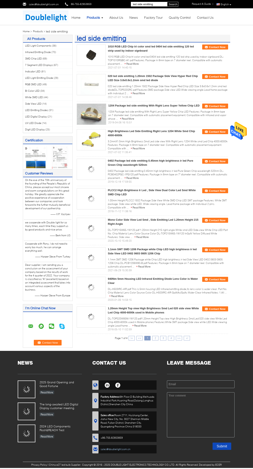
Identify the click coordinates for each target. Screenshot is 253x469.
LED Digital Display (36, 116)
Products (93, 17)
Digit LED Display (35, 129)
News (133, 17)
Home (76, 17)
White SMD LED (34, 97)
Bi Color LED (32, 90)
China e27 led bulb (60, 464)
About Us (116, 17)
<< (139, 338)
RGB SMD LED (33, 84)
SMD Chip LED (33, 58)
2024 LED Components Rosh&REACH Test (55, 428)
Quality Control (180, 17)
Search (173, 4)
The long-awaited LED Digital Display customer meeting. (59, 406)
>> (179, 338)
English (226, 4)
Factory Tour (153, 17)
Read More (132, 63)
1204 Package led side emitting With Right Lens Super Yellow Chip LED (153, 105)
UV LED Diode (33, 123)
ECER (218, 464)
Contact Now (217, 47)
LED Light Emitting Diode (39, 77)
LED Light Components (38, 45)
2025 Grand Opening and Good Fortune (57, 384)
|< (132, 338)
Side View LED (33, 103)
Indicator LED (32, 71)
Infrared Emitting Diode (38, 52)
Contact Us (205, 17)
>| (187, 338)
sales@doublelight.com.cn (44, 4)
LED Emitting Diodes (36, 110)
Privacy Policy (39, 464)
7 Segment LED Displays (39, 65)
